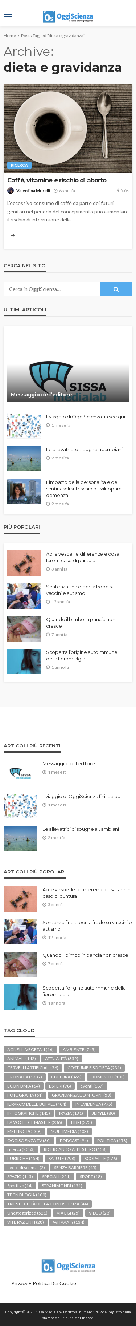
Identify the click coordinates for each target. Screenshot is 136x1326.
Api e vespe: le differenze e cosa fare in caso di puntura (82, 557)
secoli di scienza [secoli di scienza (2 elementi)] (26, 1167)
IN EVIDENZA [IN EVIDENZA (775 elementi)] (93, 1104)
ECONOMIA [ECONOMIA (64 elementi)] (23, 1086)
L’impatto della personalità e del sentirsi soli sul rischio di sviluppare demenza (84, 488)
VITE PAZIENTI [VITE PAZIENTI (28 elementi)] (25, 1222)
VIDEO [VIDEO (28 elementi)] (100, 1213)
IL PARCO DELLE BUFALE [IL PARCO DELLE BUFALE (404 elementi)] (36, 1104)
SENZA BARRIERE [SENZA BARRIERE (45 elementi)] (75, 1167)
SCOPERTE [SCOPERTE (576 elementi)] (101, 1158)
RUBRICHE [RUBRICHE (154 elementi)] (23, 1158)
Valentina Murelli (33, 190)
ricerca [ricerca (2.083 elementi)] (21, 1149)
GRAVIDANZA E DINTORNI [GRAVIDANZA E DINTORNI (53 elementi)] (81, 1095)
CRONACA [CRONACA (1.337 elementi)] (24, 1077)
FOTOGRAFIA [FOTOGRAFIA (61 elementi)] (25, 1095)
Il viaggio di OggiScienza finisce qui (85, 416)
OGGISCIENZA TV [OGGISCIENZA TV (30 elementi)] (29, 1140)
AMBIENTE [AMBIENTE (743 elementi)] (79, 1049)
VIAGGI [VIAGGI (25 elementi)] (68, 1213)
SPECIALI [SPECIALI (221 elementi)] (56, 1176)
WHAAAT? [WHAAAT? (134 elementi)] (69, 1222)
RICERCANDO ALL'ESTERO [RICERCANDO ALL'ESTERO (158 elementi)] (75, 1149)
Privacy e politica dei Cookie (43, 1283)
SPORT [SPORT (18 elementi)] (91, 1176)
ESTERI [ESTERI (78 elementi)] (60, 1086)
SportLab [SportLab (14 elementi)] (20, 1185)
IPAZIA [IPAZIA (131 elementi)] (71, 1113)
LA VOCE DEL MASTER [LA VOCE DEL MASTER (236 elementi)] (34, 1122)
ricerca (19, 165)
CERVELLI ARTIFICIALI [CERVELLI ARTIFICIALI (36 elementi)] (32, 1067)
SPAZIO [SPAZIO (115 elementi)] (20, 1176)
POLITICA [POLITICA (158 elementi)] (112, 1140)
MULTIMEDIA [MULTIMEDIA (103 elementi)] (69, 1131)
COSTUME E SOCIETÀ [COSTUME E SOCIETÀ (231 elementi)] (94, 1067)
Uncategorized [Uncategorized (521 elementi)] (27, 1213)
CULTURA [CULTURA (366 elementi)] (66, 1077)
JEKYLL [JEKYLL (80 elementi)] (103, 1113)
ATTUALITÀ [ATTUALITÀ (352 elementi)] (61, 1058)
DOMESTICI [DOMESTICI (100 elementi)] (108, 1077)
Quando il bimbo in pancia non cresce (80, 622)
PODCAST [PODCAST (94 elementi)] (74, 1140)
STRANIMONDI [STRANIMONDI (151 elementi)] (62, 1185)
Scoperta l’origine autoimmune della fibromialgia (81, 655)
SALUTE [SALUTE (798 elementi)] (62, 1158)
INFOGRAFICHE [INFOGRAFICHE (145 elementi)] (28, 1113)
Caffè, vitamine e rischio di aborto (57, 180)
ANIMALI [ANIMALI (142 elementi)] (21, 1058)
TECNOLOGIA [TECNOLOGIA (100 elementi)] (26, 1194)
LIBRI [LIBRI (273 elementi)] (81, 1122)
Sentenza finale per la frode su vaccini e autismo (80, 590)
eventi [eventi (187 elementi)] (92, 1086)
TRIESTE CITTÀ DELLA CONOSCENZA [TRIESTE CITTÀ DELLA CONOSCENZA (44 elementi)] (47, 1204)
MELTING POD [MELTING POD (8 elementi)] (24, 1131)
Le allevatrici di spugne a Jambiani (84, 449)
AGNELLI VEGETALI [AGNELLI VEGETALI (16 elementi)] (30, 1049)
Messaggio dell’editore (41, 394)
